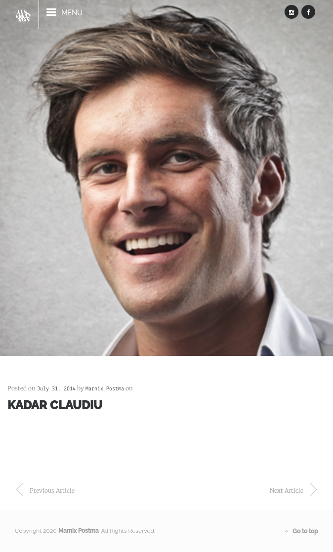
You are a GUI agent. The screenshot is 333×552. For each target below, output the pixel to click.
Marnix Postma (104, 389)
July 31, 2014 (56, 389)
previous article (52, 491)
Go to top (301, 531)
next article (286, 491)
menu (64, 17)
